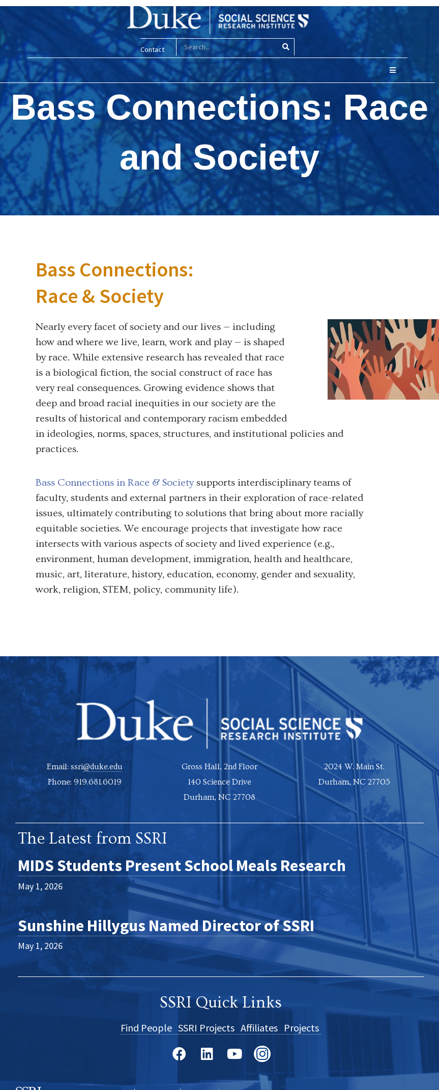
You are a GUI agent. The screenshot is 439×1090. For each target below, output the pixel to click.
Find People (149, 1027)
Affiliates (262, 1027)
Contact (149, 49)
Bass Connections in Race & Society (115, 482)
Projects (302, 1027)
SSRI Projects (209, 1027)
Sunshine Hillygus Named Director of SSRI (166, 925)
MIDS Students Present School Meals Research (182, 865)
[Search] (282, 47)
